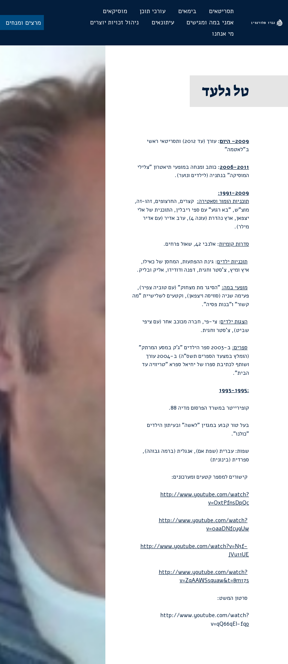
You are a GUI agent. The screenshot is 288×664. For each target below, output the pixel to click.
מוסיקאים (115, 11)
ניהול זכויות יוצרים (114, 22)
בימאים (187, 11)
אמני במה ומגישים (210, 22)
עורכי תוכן (152, 11)
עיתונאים (163, 22)
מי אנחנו (223, 33)
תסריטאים (221, 11)
